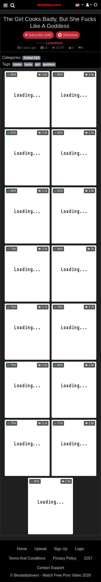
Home (22, 549)
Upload (40, 549)
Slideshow (68, 35)
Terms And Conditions (27, 558)
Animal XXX (31, 58)
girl (38, 64)
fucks (28, 64)
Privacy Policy (65, 558)
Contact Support (50, 568)
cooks (17, 64)
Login (79, 549)
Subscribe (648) (38, 35)
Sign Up (60, 549)
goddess (49, 64)
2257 (88, 558)
